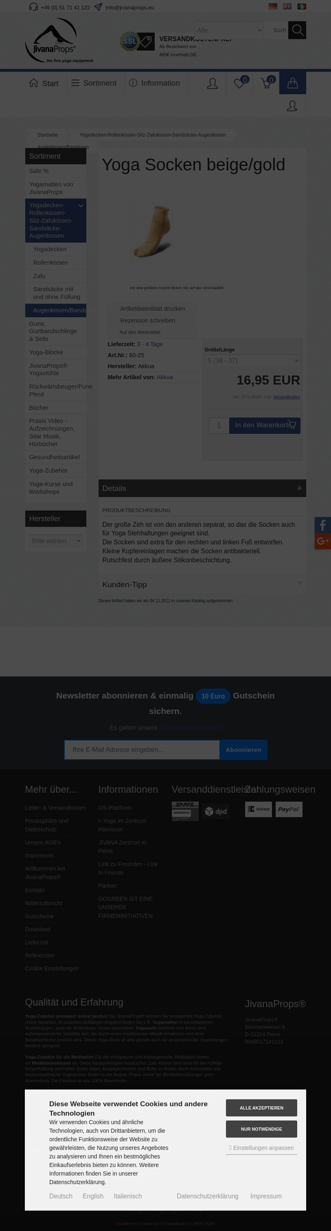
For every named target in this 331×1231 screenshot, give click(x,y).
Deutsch (60, 1196)
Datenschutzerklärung (208, 1196)
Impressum (266, 1196)
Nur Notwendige (261, 1129)
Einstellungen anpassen (261, 1147)
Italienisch (128, 1196)
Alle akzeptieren (261, 1107)
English (93, 1196)
